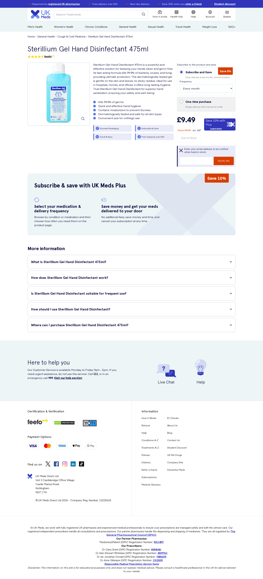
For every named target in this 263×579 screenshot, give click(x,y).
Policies (146, 455)
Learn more (216, 128)
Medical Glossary (151, 484)
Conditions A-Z (150, 440)
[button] (206, 81)
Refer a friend (149, 469)
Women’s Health (63, 26)
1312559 (157, 560)
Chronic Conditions (96, 26)
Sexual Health (156, 26)
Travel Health (183, 26)
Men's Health (35, 26)
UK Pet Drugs (174, 455)
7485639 (161, 556)
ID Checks (173, 418)
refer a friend (193, 4)
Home (31, 36)
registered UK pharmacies (64, 4)
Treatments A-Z (150, 447)
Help (144, 433)
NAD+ (231, 26)
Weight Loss (209, 26)
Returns (146, 425)
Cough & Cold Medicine (72, 36)
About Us (172, 425)
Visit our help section (68, 378)
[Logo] (40, 14)
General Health (127, 26)
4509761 (162, 553)
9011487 (158, 542)
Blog (169, 433)
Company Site (175, 462)
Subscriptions (149, 477)
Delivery (146, 462)
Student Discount (177, 447)
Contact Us (173, 440)
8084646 (156, 549)
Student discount (224, 4)
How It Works (149, 418)
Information (150, 411)
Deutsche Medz (176, 469)
